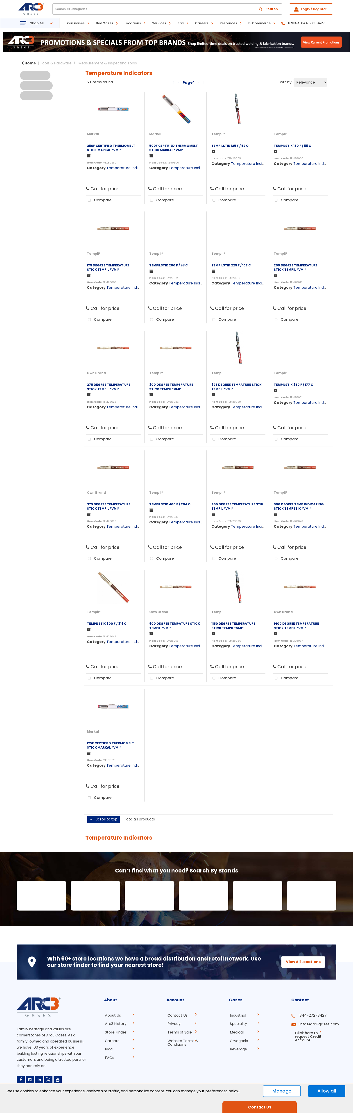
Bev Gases (104, 23)
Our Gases (76, 23)
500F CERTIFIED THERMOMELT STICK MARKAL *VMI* (173, 147)
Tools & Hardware (56, 63)
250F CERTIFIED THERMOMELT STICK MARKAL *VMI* (111, 147)
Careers (201, 23)
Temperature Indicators (127, 167)
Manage (281, 1091)
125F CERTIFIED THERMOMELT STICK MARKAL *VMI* (110, 745)
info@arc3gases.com (316, 1023)
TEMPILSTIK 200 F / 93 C (168, 265)
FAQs (108, 1055)
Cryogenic (238, 1039)
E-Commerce (259, 23)
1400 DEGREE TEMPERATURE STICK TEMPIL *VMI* (296, 625)
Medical (236, 1031)
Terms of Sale (178, 1031)
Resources (228, 23)
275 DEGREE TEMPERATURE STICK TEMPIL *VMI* (108, 386)
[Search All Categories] (167, 9)
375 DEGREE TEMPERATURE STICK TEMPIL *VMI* (108, 506)
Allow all (326, 1091)
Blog (108, 1047)
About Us (112, 1015)
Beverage (237, 1047)
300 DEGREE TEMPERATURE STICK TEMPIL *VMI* (171, 386)
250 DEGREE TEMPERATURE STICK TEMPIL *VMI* (295, 267)
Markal (93, 134)
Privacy (172, 1023)
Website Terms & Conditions (181, 1041)
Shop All (37, 23)
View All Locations (299, 961)
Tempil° (218, 134)
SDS (180, 23)
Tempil (217, 373)
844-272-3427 (311, 1015)
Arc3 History (115, 1023)
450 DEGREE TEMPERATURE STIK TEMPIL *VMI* (237, 506)
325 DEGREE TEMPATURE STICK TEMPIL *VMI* (236, 386)
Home (28, 63)
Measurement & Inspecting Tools (107, 63)
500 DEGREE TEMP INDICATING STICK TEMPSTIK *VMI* (299, 506)
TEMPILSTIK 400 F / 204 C (169, 504)
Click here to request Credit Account (309, 1033)
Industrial (237, 1015)
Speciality (237, 1023)
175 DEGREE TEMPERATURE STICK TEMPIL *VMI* (108, 267)
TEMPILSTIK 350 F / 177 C (293, 384)
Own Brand (96, 373)
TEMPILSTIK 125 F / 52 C (230, 145)
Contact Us (176, 1015)
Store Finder (115, 1031)
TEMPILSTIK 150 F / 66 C (292, 145)
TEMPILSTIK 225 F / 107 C (231, 265)
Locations (132, 23)
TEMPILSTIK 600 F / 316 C (107, 623)
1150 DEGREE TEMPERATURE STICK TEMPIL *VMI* (233, 625)
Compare (98, 200)
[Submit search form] (268, 9)
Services (159, 23)
